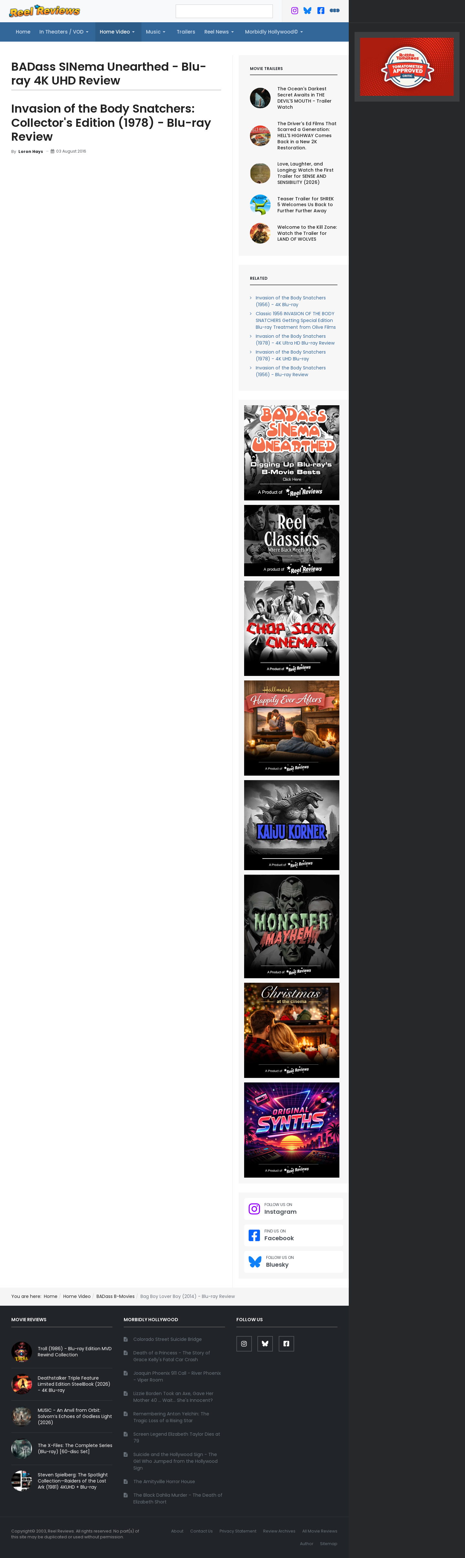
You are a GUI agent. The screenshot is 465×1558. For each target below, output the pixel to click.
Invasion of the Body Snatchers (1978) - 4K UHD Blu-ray (291, 355)
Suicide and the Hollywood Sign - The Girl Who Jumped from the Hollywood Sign (175, 1461)
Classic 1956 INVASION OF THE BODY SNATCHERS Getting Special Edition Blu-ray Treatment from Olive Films (296, 320)
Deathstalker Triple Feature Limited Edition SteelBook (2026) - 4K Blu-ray (74, 1384)
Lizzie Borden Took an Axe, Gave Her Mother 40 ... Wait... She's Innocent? (173, 1396)
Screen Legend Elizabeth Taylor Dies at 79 (176, 1437)
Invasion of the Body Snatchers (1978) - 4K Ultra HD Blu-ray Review (295, 339)
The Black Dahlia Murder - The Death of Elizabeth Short (177, 1498)
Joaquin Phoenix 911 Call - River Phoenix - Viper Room (177, 1376)
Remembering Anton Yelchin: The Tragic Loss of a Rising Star (171, 1417)
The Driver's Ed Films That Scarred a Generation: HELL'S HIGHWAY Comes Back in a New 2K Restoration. (306, 135)
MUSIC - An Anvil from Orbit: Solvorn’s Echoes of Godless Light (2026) (75, 1416)
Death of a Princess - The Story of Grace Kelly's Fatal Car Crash (171, 1356)
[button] (65, 32)
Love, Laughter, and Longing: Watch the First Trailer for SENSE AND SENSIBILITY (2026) (305, 173)
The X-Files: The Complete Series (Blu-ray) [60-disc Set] (75, 1448)
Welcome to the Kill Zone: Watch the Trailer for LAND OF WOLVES (307, 233)
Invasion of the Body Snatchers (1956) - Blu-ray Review (291, 371)
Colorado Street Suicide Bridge (167, 1339)
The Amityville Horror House (164, 1481)
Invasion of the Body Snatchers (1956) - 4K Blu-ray (291, 301)
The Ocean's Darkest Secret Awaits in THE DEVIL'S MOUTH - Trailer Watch (304, 97)
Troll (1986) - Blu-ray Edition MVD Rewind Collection (75, 1351)
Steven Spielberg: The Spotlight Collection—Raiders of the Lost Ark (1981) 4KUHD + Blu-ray (73, 1481)
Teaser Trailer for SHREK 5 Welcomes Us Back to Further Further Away (305, 205)
